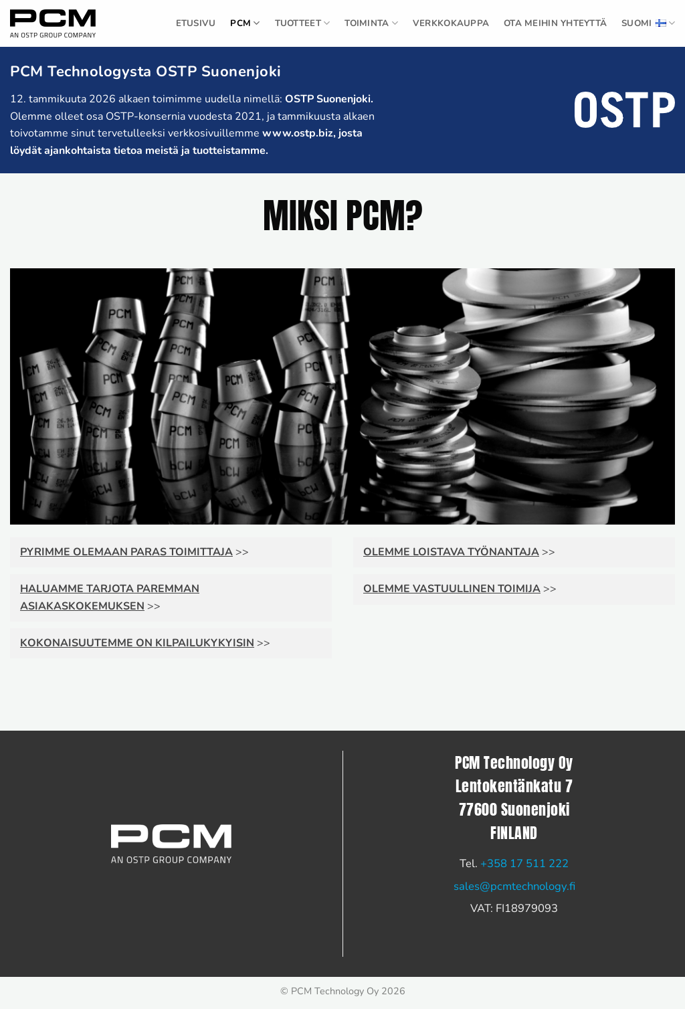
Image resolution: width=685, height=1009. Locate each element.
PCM (245, 23)
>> (134, 552)
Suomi (648, 23)
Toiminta (371, 23)
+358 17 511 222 (524, 863)
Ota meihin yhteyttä (555, 23)
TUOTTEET (302, 23)
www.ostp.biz (297, 133)
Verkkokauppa (451, 23)
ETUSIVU (196, 23)
